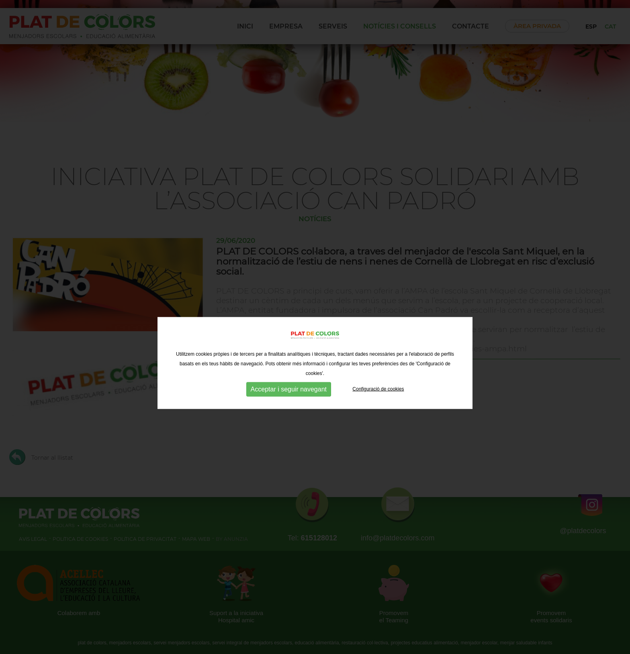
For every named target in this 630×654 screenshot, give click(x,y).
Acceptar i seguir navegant (289, 402)
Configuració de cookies (378, 402)
